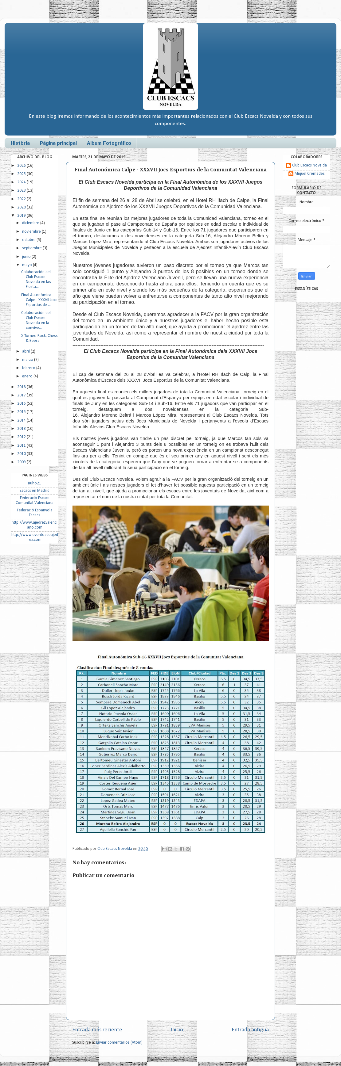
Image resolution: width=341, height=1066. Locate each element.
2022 (22, 199)
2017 (22, 395)
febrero (29, 368)
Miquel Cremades (310, 174)
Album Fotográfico (109, 143)
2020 (22, 207)
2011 (22, 446)
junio (27, 257)
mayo (27, 265)
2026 (22, 166)
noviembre (32, 232)
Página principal (58, 143)
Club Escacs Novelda (309, 165)
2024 (22, 182)
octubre (29, 240)
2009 (22, 462)
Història (20, 143)
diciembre (31, 223)
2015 (22, 412)
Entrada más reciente (97, 1030)
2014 (22, 420)
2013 (22, 429)
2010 (22, 454)
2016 (22, 404)
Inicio (177, 1030)
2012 (22, 437)
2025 (22, 174)
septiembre (32, 248)
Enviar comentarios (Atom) (119, 1043)
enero (27, 376)
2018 (22, 387)
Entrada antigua (250, 1030)
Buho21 (34, 483)
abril (26, 351)
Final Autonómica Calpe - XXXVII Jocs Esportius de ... (39, 300)
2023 (22, 191)
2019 (22, 216)
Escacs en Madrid (34, 491)
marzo (28, 360)
